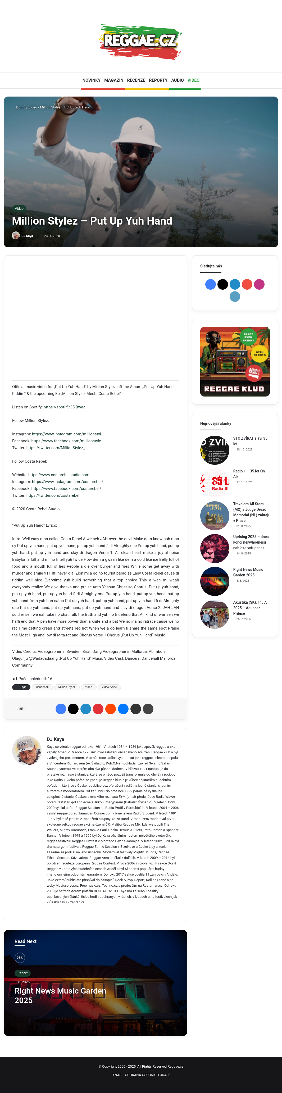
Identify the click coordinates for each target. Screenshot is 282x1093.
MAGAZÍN (113, 80)
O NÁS (116, 1075)
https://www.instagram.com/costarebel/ (67, 481)
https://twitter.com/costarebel (52, 495)
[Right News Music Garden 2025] (214, 581)
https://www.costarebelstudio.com (58, 474)
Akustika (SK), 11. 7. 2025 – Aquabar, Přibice (250, 608)
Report (22, 973)
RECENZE (136, 80)
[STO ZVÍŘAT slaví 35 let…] (214, 450)
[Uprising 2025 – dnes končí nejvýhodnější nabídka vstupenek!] (214, 548)
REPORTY (158, 80)
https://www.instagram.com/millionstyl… (67, 434)
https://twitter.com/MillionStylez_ (55, 447)
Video (32, 107)
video (88, 687)
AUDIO (177, 80)
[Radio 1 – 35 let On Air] (214, 483)
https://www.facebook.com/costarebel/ (66, 488)
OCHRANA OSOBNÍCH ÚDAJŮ (148, 1075)
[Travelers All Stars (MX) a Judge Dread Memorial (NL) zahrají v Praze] (214, 515)
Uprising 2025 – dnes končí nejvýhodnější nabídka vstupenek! (251, 542)
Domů (18, 107)
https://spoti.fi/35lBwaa (64, 407)
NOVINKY (92, 80)
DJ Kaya (27, 236)
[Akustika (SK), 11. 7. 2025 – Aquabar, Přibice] (214, 614)
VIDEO (194, 80)
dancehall (42, 687)
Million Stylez (67, 687)
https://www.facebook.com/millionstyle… (67, 441)
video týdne (109, 687)
